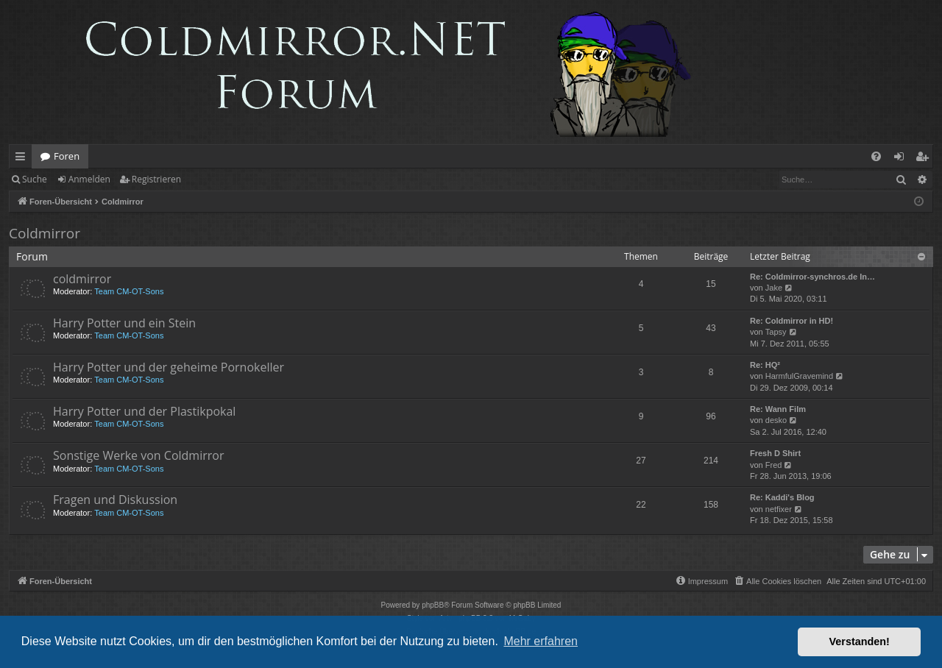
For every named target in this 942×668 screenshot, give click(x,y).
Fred (773, 465)
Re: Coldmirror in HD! (791, 320)
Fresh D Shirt (775, 453)
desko (776, 420)
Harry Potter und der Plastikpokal (144, 411)
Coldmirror (44, 233)
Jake (773, 287)
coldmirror (82, 279)
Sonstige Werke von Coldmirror (138, 455)
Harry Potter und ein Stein (124, 323)
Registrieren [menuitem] (925, 158)
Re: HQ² (765, 364)
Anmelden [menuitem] (903, 158)
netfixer (778, 509)
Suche (34, 179)
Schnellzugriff (23, 158)
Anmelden (89, 179)
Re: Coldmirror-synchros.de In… (812, 276)
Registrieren (156, 179)
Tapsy (776, 331)
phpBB (433, 605)
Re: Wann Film (778, 409)
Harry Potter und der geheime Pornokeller (168, 367)
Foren (66, 156)
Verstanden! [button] (859, 641)
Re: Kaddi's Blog (782, 497)
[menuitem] (876, 156)
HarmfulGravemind (799, 376)
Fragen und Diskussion (115, 499)
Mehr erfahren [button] (540, 641)
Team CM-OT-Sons (128, 291)
